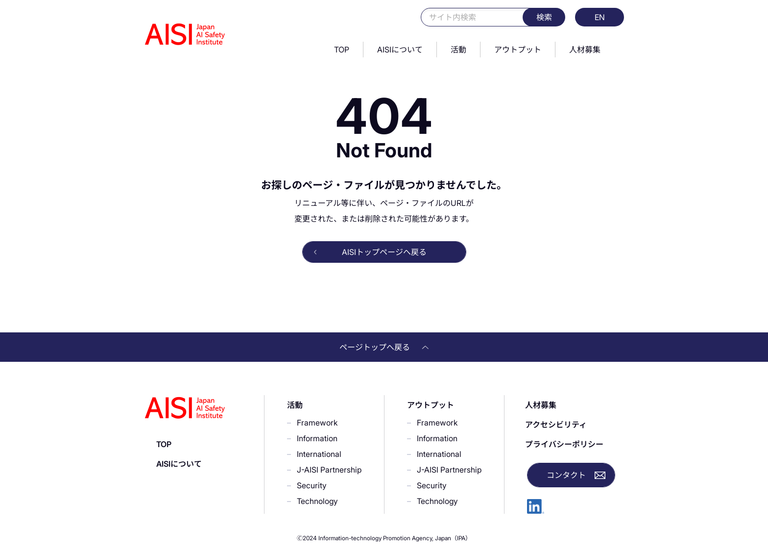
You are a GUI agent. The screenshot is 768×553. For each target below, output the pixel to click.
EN (600, 17)
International (319, 454)
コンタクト (566, 475)
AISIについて (400, 49)
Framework (317, 422)
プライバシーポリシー (564, 444)
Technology (317, 501)
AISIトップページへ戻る (384, 252)
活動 (458, 49)
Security (312, 485)
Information (317, 438)
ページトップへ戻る (384, 347)
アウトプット (517, 49)
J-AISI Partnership (329, 470)
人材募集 (584, 49)
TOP (341, 49)
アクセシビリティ (556, 424)
